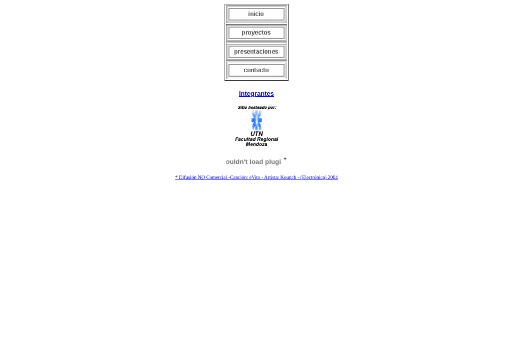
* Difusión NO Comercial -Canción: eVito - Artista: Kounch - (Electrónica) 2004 (256, 177)
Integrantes (256, 93)
